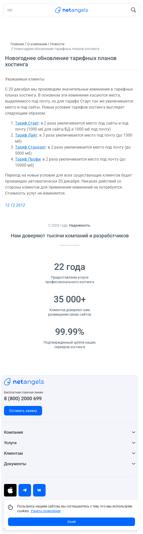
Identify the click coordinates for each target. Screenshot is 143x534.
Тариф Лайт (26, 135)
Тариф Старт (27, 123)
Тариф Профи (28, 159)
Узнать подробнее (46, 511)
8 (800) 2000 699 (23, 398)
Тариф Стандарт (30, 147)
